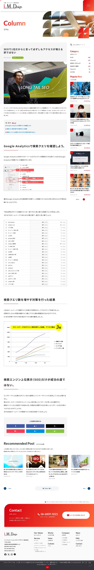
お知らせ (83, 534)
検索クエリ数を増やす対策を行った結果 (17, 129)
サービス (41, 539)
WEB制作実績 (55, 534)
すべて (80, 57)
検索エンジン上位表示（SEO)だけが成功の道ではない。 (21, 132)
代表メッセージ (66, 542)
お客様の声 (55, 539)
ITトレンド (80, 60)
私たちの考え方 (41, 534)
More (77, 199)
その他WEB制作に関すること (40, 550)
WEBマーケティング (80, 63)
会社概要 (65, 538)
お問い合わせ (83, 544)
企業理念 (65, 540)
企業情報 (69, 534)
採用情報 (65, 544)
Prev (10, 488)
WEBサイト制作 (80, 66)
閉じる (14, 123)
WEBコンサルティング (40, 547)
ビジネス (80, 72)
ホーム (48, 502)
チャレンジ (80, 69)
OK (47, 567)
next (84, 488)
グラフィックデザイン (40, 545)
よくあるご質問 (83, 539)
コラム (53, 502)
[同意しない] (92, 565)
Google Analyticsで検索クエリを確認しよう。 (19, 125)
